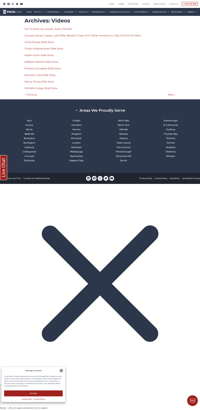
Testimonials (133, 4)
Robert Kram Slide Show (39, 55)
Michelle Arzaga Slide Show (41, 88)
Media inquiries (159, 4)
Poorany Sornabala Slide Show (43, 68)
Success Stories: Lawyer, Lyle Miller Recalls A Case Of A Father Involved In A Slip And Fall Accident (83, 35)
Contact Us (173, 4)
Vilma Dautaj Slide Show (39, 42)
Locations (146, 4)
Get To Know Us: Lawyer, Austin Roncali (48, 29)
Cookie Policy (27, 399)
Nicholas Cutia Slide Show (40, 75)
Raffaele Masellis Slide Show (41, 61)
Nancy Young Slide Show (39, 81)
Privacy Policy (39, 399)
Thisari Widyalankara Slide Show (44, 48)
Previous (31, 94)
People (111, 4)
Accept (33, 393)
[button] (61, 370)
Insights (121, 4)
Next (172, 94)
